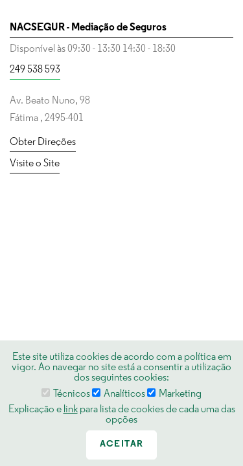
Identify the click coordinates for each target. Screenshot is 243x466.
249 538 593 (35, 70)
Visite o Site (35, 164)
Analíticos (118, 394)
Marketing (174, 394)
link (71, 410)
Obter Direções (43, 142)
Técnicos (65, 394)
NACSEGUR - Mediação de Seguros (88, 28)
